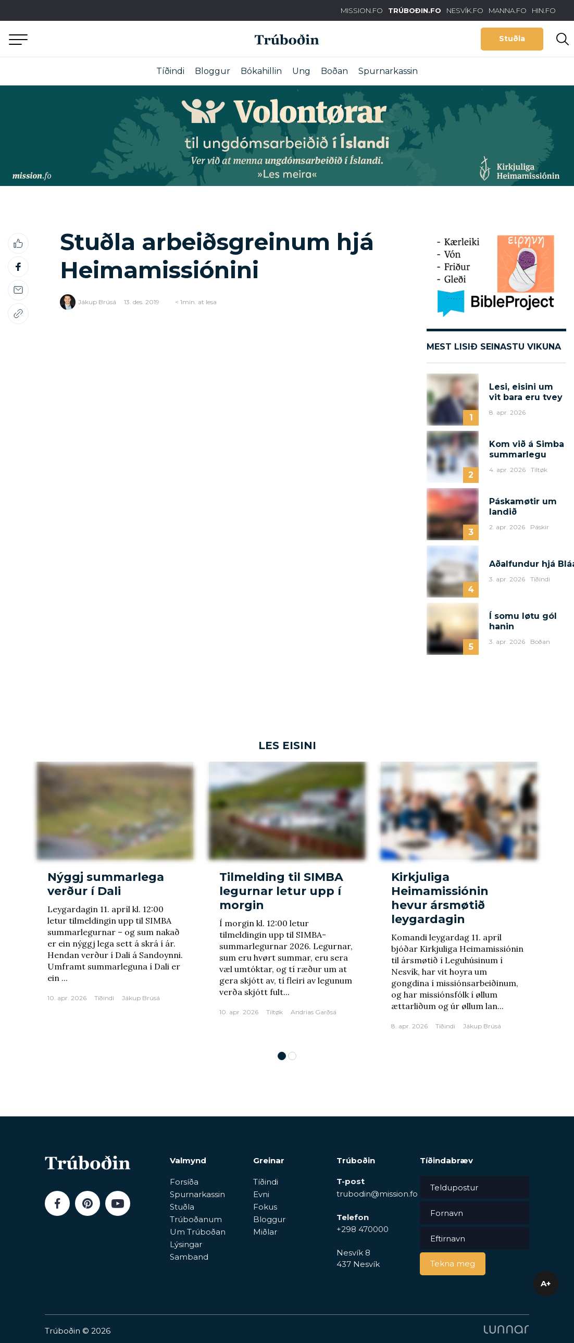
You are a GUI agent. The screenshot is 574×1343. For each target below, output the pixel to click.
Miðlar (265, 1232)
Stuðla (512, 38)
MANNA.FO (508, 10)
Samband (189, 1257)
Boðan (334, 71)
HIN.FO (544, 10)
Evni (261, 1194)
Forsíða (184, 1182)
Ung (301, 71)
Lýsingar (186, 1244)
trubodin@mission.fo (377, 1194)
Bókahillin (261, 71)
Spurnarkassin (388, 71)
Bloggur (212, 71)
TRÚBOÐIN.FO (414, 10)
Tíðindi (170, 71)
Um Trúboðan (198, 1232)
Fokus (265, 1207)
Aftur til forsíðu (96, 39)
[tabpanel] (115, 901)
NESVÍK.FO (464, 10)
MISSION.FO (362, 10)
